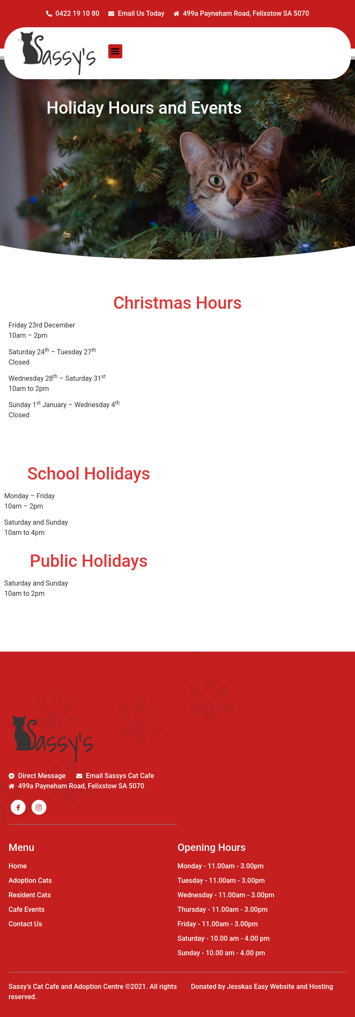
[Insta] (39, 807)
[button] (115, 51)
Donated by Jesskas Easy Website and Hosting (262, 987)
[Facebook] (18, 807)
